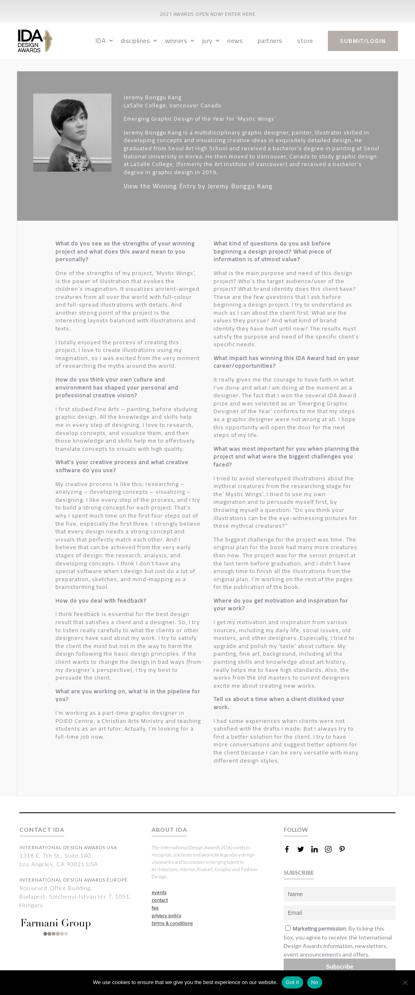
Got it (292, 982)
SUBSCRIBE (299, 872)
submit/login (363, 41)
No (314, 982)
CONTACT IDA (41, 829)
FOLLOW (296, 829)
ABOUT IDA (169, 829)
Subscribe (339, 966)
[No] (405, 982)
